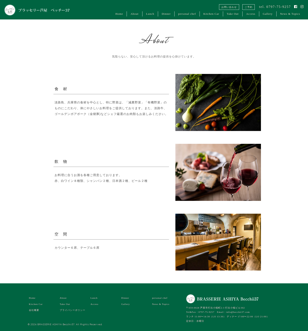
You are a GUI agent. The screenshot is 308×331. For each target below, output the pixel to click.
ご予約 (248, 7)
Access (250, 13)
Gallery (268, 13)
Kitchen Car (211, 13)
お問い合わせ (229, 7)
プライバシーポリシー (72, 310)
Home (119, 13)
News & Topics (290, 13)
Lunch (150, 13)
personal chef (187, 13)
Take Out (233, 13)
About (134, 13)
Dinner (166, 13)
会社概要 (34, 310)
